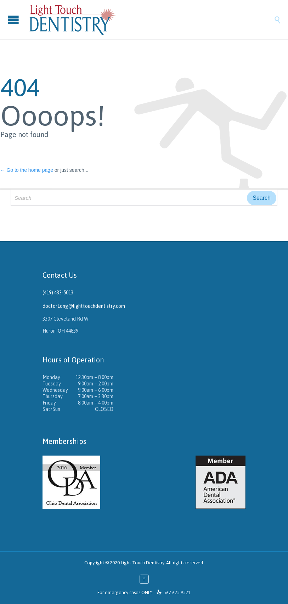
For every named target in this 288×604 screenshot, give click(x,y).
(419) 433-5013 (58, 292)
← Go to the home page (26, 170)
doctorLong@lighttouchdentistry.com (84, 306)
